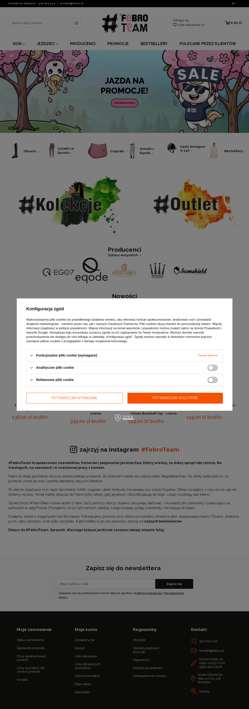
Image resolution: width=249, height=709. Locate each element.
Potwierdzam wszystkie (175, 398)
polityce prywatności (73, 328)
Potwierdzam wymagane (74, 398)
